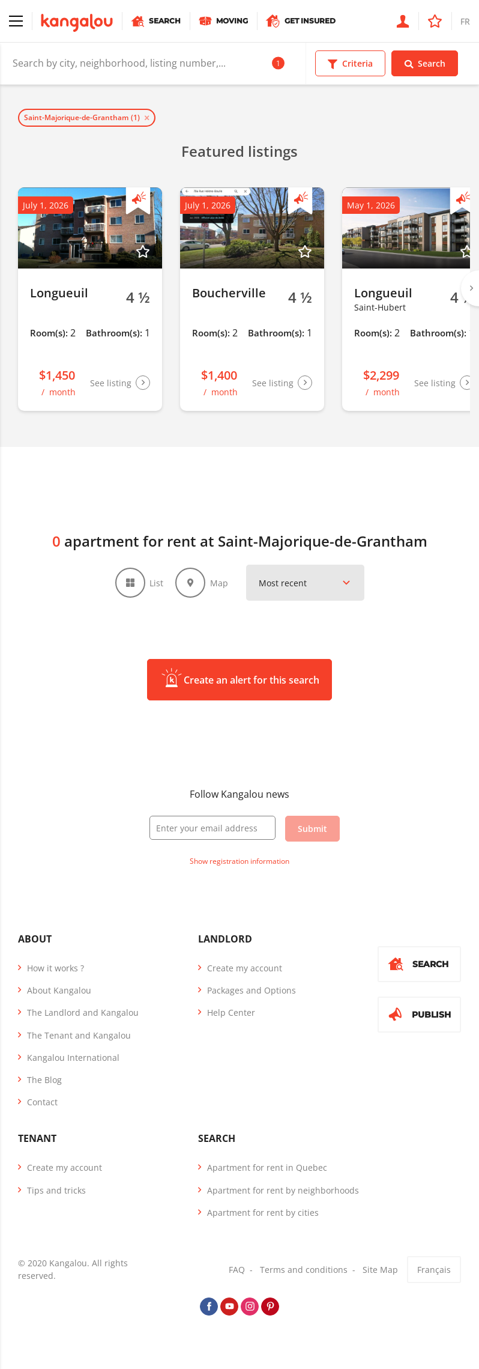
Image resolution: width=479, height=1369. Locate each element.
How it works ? (55, 970)
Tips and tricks (56, 1192)
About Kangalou (59, 992)
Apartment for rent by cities (263, 1214)
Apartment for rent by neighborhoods (283, 1192)
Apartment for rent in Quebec (267, 1170)
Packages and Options (251, 992)
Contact (42, 1103)
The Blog (44, 1081)
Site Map (380, 1271)
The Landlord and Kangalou (83, 1015)
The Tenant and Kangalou (79, 1037)
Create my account (244, 970)
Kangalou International (73, 1059)
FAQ (237, 1271)
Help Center (231, 1015)
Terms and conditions (304, 1271)
